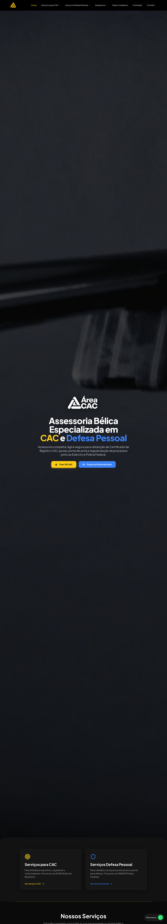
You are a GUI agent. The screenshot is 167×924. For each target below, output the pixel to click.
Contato (151, 5)
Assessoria (101, 5)
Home (34, 5)
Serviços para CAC (51, 5)
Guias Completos (120, 5)
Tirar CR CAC (63, 464)
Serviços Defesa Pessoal (77, 5)
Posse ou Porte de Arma (97, 464)
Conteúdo (137, 5)
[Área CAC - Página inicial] (13, 5)
